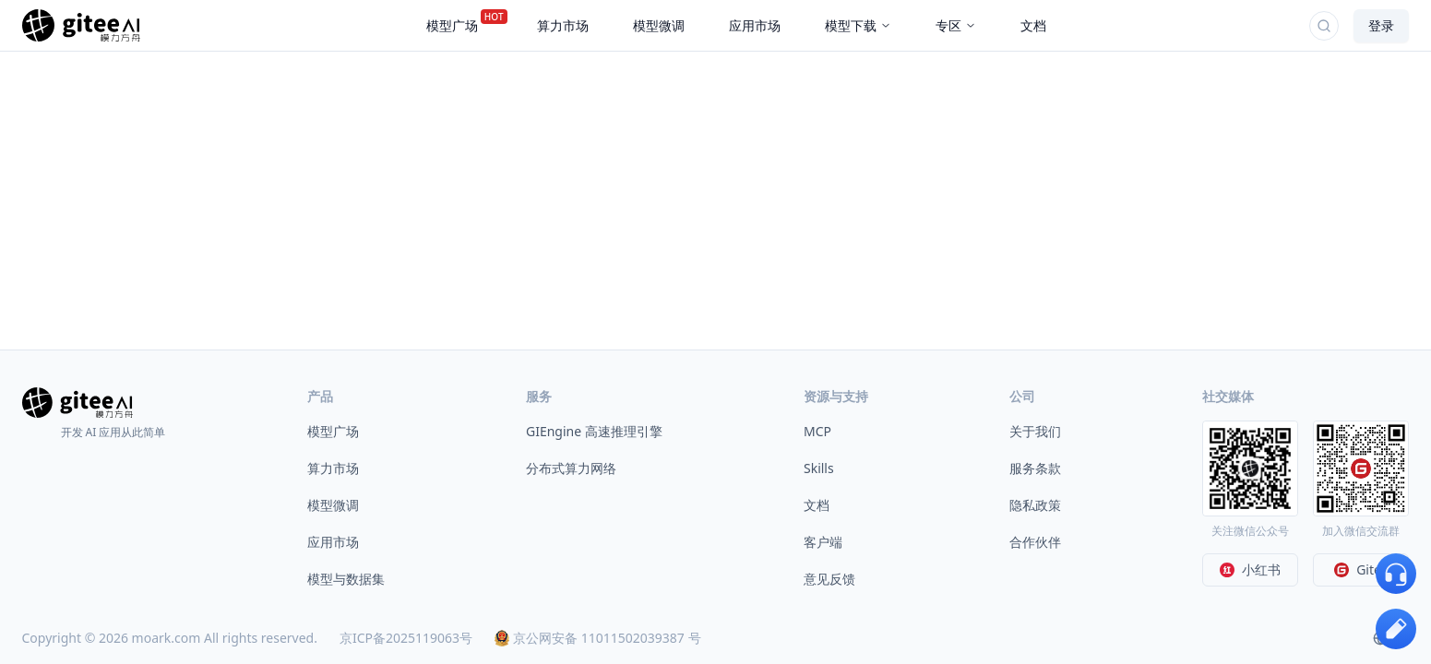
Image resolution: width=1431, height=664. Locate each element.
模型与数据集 (346, 578)
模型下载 (858, 25)
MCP (817, 431)
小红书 (1250, 569)
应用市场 (333, 542)
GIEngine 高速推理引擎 (594, 431)
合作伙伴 (1035, 542)
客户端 (823, 542)
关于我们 (1035, 431)
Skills (819, 468)
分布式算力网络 (571, 468)
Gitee (1361, 569)
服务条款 (1035, 468)
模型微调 (333, 505)
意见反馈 (829, 578)
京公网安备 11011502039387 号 (597, 637)
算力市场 (333, 468)
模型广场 (333, 431)
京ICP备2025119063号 (406, 637)
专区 (956, 25)
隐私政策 (1035, 505)
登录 (1381, 25)
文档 (816, 505)
